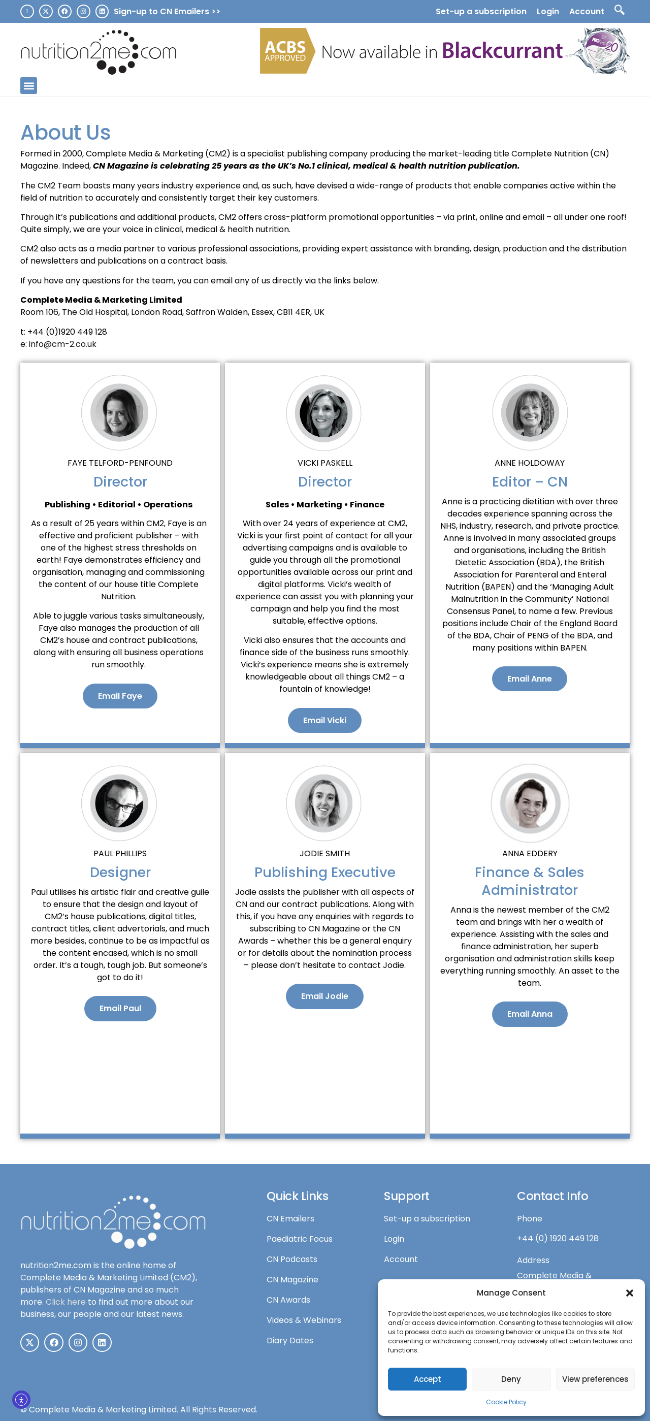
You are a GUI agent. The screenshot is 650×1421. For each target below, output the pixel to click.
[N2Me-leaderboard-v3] (445, 71)
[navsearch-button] (619, 12)
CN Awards (288, 1300)
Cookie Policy (506, 1402)
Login (548, 11)
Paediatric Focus (300, 1239)
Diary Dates (290, 1340)
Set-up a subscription (481, 11)
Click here (66, 1302)
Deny (511, 1379)
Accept (427, 1379)
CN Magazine (292, 1279)
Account (586, 11)
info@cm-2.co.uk (62, 344)
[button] (630, 1293)
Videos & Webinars (304, 1320)
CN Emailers (290, 1218)
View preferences (595, 1379)
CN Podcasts (292, 1259)
